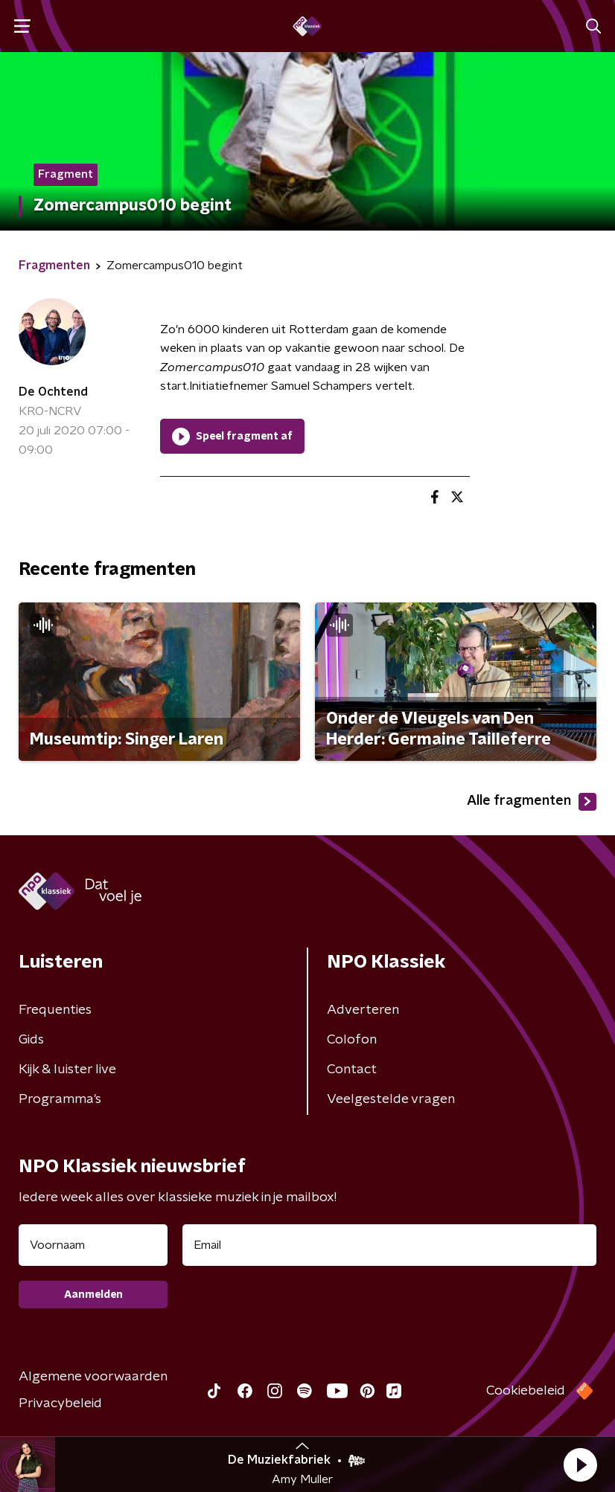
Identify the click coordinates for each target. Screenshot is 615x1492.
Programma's (60, 1099)
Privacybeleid (60, 1403)
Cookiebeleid (525, 1391)
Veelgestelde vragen (391, 1099)
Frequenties (55, 1010)
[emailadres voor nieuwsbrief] (389, 1245)
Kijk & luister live (67, 1069)
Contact (352, 1069)
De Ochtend (53, 392)
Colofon (352, 1039)
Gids (31, 1039)
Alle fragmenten (531, 802)
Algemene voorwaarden (93, 1376)
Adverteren (363, 1010)
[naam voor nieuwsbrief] (93, 1245)
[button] (580, 1464)
